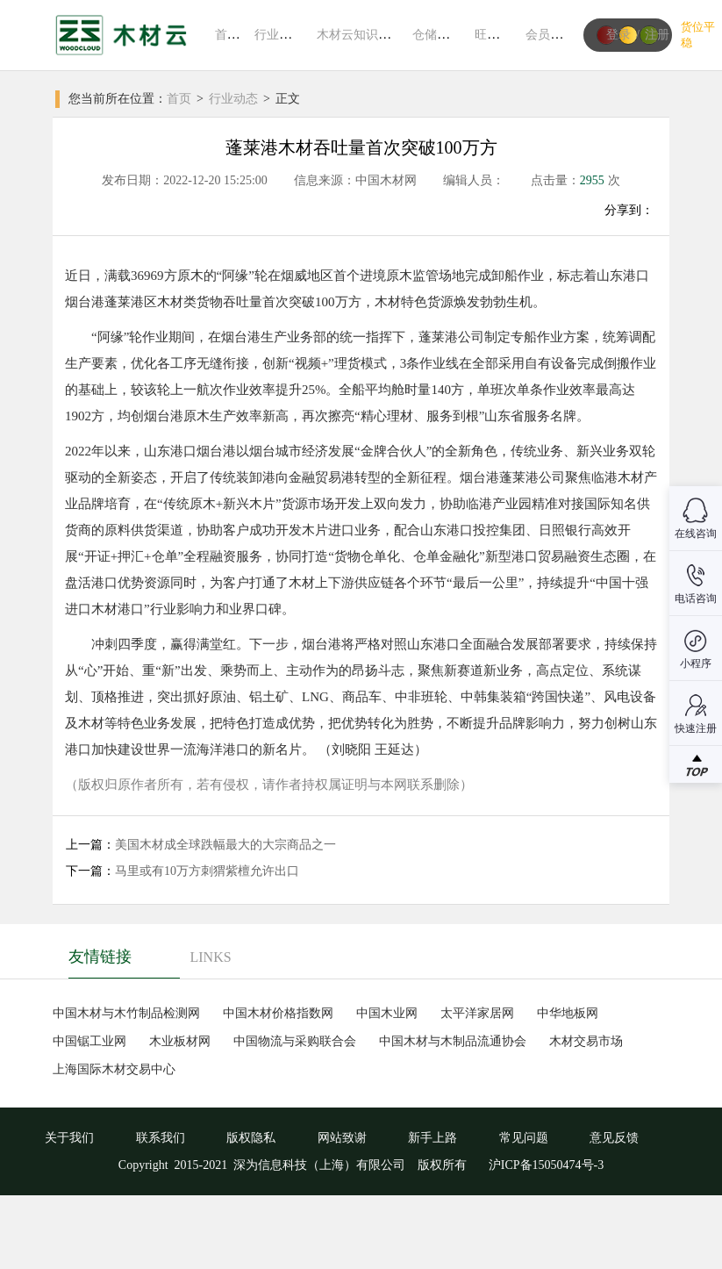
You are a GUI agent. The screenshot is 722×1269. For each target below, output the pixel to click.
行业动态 (279, 34)
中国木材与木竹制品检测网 (126, 1013)
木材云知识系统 (360, 34)
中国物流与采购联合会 (294, 1041)
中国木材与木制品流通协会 (452, 1041)
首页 (227, 34)
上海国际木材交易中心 (114, 1069)
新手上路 (432, 1137)
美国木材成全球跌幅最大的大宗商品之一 (225, 844)
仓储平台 (436, 34)
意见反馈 (614, 1137)
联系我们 (160, 1137)
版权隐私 (250, 1137)
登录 (618, 34)
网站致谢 (342, 1137)
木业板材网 (180, 1041)
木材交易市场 (586, 1041)
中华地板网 (567, 1013)
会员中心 (550, 34)
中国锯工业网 (89, 1041)
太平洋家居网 (477, 1013)
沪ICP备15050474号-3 (544, 1165)
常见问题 (523, 1137)
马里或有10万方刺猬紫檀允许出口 (207, 871)
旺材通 (493, 34)
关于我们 (69, 1137)
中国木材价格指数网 (278, 1013)
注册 (657, 34)
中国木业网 (387, 1013)
